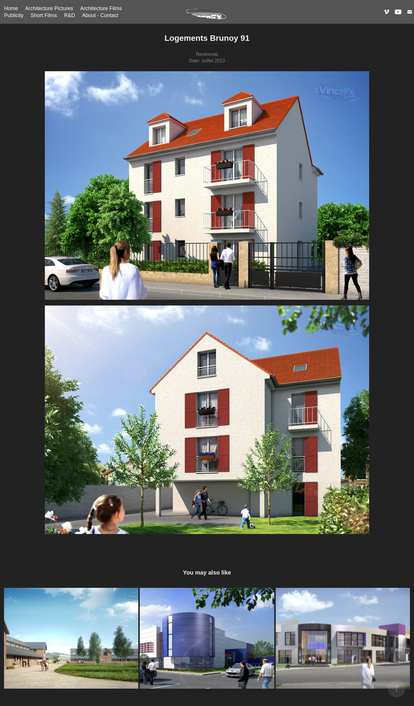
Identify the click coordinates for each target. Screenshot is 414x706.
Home (11, 8)
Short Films (44, 15)
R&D (69, 15)
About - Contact (100, 15)
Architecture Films (101, 8)
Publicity (13, 15)
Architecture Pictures (49, 8)
